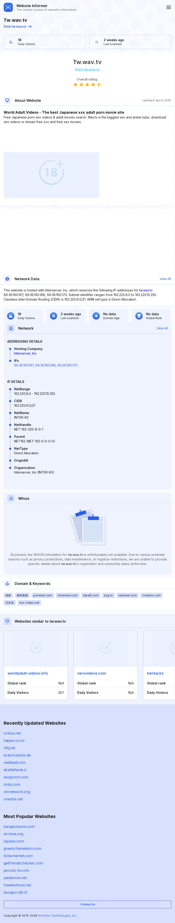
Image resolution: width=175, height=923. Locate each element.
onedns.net (13, 799)
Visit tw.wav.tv (17, 26)
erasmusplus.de (17, 755)
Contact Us (87, 904)
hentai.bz (155, 673)
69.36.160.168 (46, 365)
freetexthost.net (17, 885)
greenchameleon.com (22, 848)
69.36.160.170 (67, 365)
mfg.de (9, 747)
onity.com (12, 784)
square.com (14, 841)
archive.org (13, 834)
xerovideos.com (91, 673)
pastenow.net (15, 877)
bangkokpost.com (19, 826)
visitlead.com (15, 762)
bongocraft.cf (15, 892)
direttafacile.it (15, 769)
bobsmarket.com (18, 855)
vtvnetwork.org (17, 791)
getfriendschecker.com (23, 863)
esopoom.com (16, 777)
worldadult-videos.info (28, 673)
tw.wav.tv (145, 290)
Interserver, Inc (25, 353)
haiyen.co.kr (14, 740)
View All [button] (165, 279)
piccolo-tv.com (16, 870)
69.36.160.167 (24, 365)
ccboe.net (12, 733)
